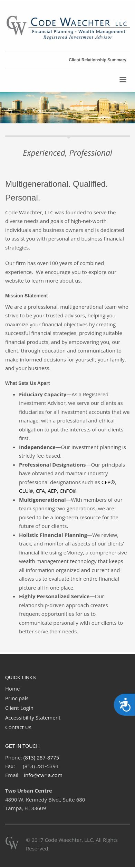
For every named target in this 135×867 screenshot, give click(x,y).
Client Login (19, 707)
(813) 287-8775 (41, 757)
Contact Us (18, 727)
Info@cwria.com (43, 775)
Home (12, 688)
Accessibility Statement (32, 717)
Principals (17, 698)
